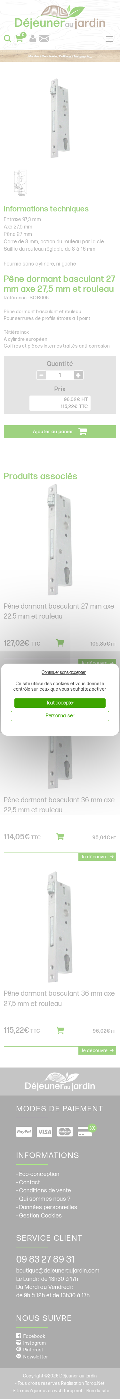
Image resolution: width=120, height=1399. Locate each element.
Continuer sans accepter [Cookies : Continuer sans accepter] (64, 672)
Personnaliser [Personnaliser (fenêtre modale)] (60, 716)
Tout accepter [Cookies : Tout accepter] (60, 703)
